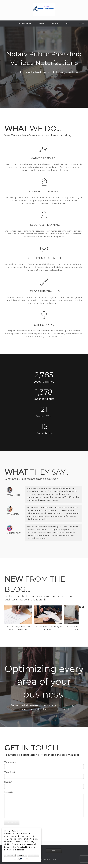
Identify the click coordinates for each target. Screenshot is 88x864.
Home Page (25, 23)
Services (55, 23)
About (41, 23)
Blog (68, 23)
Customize (9, 855)
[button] (83, 607)
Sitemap (53, 850)
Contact (81, 23)
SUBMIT (12, 822)
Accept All (33, 855)
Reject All (22, 855)
